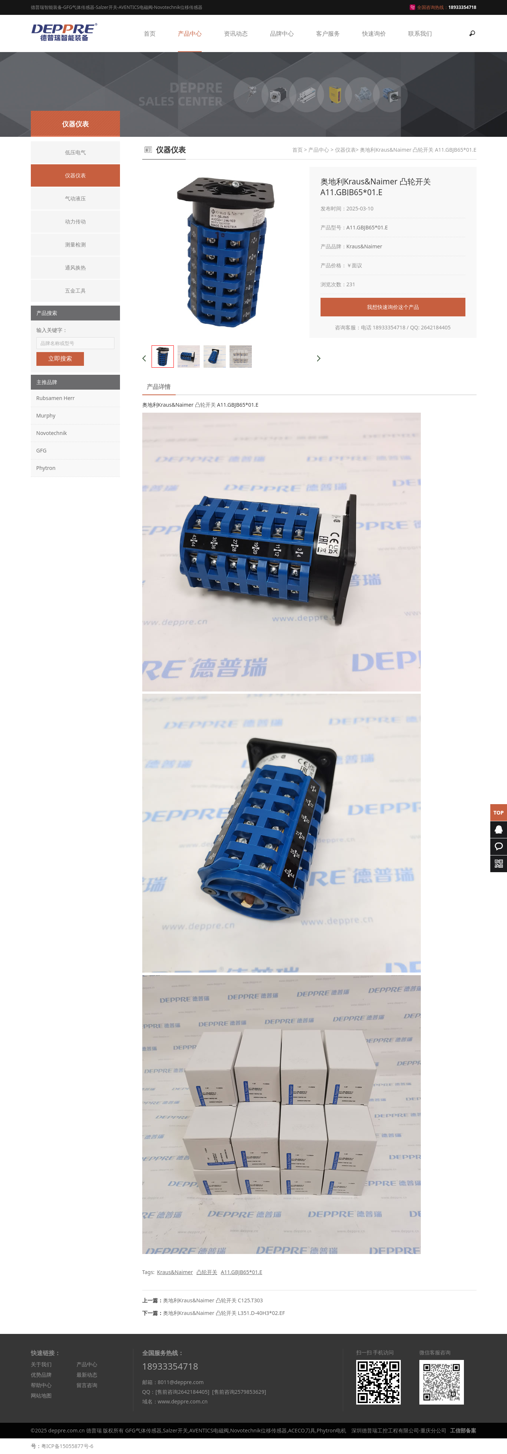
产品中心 (190, 33)
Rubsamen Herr (55, 398)
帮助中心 (41, 1385)
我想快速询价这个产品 (393, 306)
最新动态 (87, 1374)
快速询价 (374, 33)
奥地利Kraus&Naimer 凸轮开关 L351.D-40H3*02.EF (224, 1312)
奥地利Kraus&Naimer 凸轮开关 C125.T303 (213, 1300)
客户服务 (328, 33)
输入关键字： (52, 329)
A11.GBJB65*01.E (367, 227)
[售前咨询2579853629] (239, 1391)
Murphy (46, 415)
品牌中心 (282, 33)
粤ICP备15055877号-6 (67, 1446)
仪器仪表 (345, 149)
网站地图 (41, 1395)
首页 (150, 33)
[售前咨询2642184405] (182, 1391)
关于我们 (41, 1364)
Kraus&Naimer (365, 246)
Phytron (46, 467)
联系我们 (420, 33)
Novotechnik (51, 432)
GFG (41, 450)
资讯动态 (236, 33)
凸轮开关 (205, 404)
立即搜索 (60, 358)
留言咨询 (87, 1385)
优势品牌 (41, 1374)
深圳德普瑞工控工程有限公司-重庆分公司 (399, 1430)
